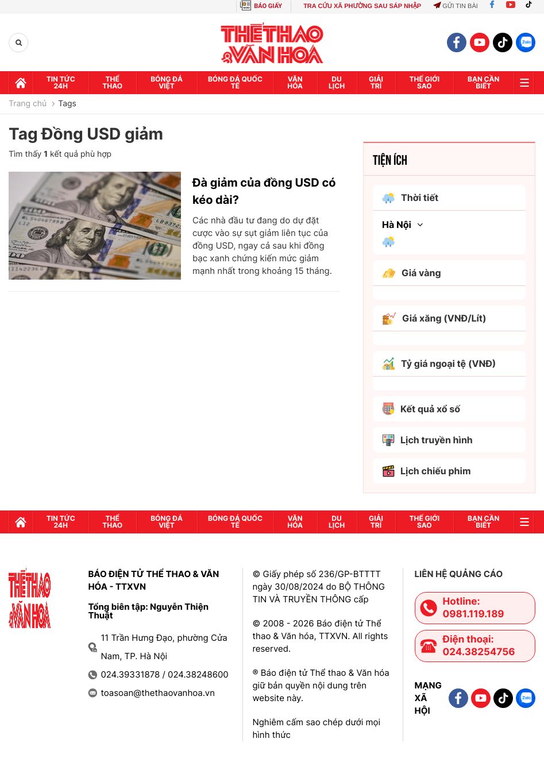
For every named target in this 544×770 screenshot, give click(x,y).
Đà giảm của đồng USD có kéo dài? (263, 191)
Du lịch (337, 82)
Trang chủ (28, 104)
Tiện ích (390, 159)
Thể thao (112, 82)
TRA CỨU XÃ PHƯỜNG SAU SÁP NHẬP (362, 6)
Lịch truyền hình (427, 440)
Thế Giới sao (424, 82)
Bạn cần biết (483, 82)
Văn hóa (295, 82)
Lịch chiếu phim (426, 471)
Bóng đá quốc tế (235, 82)
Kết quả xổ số (421, 409)
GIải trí (376, 82)
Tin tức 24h (61, 82)
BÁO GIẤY (268, 6)
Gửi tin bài (455, 6)
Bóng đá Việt (167, 82)
